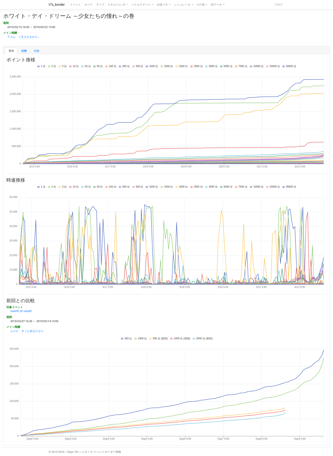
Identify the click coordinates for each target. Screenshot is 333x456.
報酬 (24, 50)
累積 (11, 50)
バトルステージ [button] (141, 4)
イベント (75, 4)
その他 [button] (200, 4)
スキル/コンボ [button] (117, 4)
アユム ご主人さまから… (23, 36)
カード (88, 4)
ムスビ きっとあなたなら (27, 331)
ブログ (278, 4)
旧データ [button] (216, 4)
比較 (37, 50)
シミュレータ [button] (182, 4)
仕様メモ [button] (162, 4)
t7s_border (57, 5)
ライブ (100, 4)
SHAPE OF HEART (21, 311)
